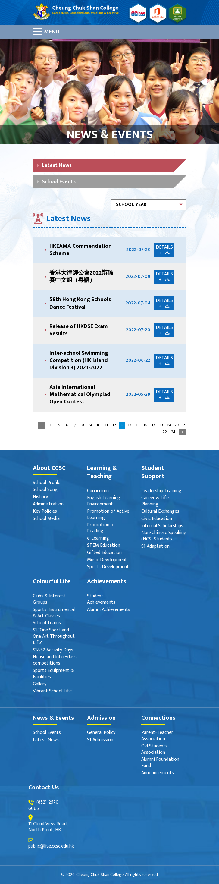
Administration (48, 504)
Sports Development (108, 567)
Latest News (57, 165)
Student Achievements (101, 599)
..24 (172, 432)
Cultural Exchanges (160, 511)
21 (184, 425)
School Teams (47, 623)
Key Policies (45, 511)
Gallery (39, 684)
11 (106, 425)
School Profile (46, 483)
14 (130, 425)
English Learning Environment (103, 501)
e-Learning (98, 538)
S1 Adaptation (155, 546)
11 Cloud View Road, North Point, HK (47, 827)
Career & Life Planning (155, 501)
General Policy (101, 733)
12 (114, 425)
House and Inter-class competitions (55, 660)
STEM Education (103, 546)
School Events (59, 181)
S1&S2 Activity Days (53, 650)
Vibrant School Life (52, 691)
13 (122, 425)
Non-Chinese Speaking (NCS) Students (163, 536)
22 (165, 432)
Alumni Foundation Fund (160, 763)
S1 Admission (100, 740)
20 (176, 425)
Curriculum (98, 491)
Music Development (107, 560)
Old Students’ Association (154, 749)
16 (145, 425)
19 (169, 425)
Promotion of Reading (101, 528)
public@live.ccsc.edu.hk (51, 846)
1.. (51, 425)
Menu (51, 31)
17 (153, 425)
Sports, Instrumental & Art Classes (54, 613)
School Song (45, 490)
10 (98, 425)
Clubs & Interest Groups (49, 599)
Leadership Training (161, 491)
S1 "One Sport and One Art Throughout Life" (54, 636)
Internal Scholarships (162, 526)
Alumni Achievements (108, 610)
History (40, 497)
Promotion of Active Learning (108, 514)
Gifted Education (104, 553)
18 (161, 425)
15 (137, 425)
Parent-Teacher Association (157, 736)
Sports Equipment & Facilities (53, 674)
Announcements (157, 773)
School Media (46, 519)
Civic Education (156, 519)
